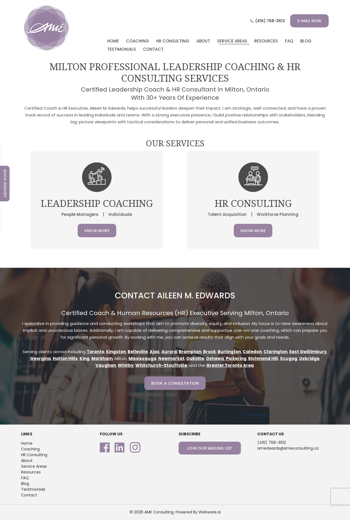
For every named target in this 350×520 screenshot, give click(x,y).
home (113, 41)
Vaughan (105, 365)
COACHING (137, 41)
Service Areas (232, 41)
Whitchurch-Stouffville (161, 365)
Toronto (95, 352)
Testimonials (33, 489)
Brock (209, 352)
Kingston (116, 352)
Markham (102, 358)
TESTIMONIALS (121, 49)
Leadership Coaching (97, 203)
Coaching (30, 449)
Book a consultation (175, 383)
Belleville (138, 352)
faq (289, 41)
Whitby (125, 365)
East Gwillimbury (307, 352)
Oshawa (215, 358)
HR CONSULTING (172, 41)
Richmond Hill (263, 358)
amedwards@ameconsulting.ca (288, 448)
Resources (266, 41)
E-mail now (309, 21)
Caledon (252, 352)
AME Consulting (159, 512)
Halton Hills (65, 358)
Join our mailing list (209, 448)
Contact (29, 495)
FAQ (25, 478)
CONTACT (153, 49)
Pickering (236, 358)
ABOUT (203, 41)
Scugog (288, 358)
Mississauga (142, 358)
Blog (25, 483)
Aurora (169, 352)
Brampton (190, 352)
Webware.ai (210, 512)
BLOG (305, 41)
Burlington (229, 352)
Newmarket (171, 358)
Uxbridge (309, 358)
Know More (96, 230)
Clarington (275, 352)
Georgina (40, 358)
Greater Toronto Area (230, 365)
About (27, 460)
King (84, 358)
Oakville (195, 358)
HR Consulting (34, 455)
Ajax (154, 352)
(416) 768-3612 (270, 21)
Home (27, 443)
